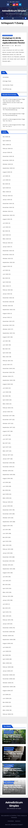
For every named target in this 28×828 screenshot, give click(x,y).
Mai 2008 (5, 702)
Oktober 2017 (7, 423)
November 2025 (7, 160)
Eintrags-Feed (7, 81)
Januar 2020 (6, 411)
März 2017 (6, 451)
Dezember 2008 (7, 675)
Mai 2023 (5, 278)
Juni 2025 (6, 180)
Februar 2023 (7, 290)
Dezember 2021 (7, 321)
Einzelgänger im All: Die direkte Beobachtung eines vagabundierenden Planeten (13, 40)
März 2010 (6, 616)
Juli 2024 (5, 223)
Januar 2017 (6, 459)
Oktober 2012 (7, 565)
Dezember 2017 (7, 415)
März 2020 (6, 404)
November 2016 (7, 466)
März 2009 (6, 663)
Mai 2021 (5, 349)
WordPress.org (7, 89)
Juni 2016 (5, 486)
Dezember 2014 (7, 510)
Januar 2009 (6, 671)
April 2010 (6, 612)
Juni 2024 (6, 227)
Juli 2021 (5, 341)
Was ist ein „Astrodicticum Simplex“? (14, 824)
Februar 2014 (6, 549)
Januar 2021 (6, 364)
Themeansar (14, 817)
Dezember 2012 (7, 557)
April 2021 (6, 352)
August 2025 (6, 172)
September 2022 (8, 309)
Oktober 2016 (7, 470)
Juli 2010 (5, 604)
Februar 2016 (6, 502)
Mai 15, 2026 (8, 773)
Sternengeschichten (8, 749)
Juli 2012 (5, 576)
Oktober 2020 (7, 376)
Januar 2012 (6, 600)
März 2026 (6, 144)
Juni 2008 (6, 698)
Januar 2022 (6, 317)
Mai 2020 (5, 396)
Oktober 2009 (7, 635)
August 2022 (6, 313)
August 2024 (6, 219)
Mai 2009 (5, 655)
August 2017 (6, 431)
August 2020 (6, 384)
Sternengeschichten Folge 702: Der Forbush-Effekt (14, 787)
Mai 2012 (5, 584)
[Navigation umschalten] (13, 18)
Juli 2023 (5, 270)
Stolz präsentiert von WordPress (9, 815)
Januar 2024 (6, 246)
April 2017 (6, 447)
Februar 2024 (7, 242)
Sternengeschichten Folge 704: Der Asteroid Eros (14, 754)
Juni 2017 (5, 439)
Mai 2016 (5, 490)
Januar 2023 (6, 294)
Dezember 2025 (7, 156)
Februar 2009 (7, 667)
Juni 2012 (5, 580)
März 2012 (6, 592)
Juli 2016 (5, 482)
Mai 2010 (5, 608)
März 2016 (6, 498)
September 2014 (7, 521)
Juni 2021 (5, 345)
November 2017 (7, 419)
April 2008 (6, 706)
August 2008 (6, 690)
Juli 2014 (5, 529)
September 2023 (8, 262)
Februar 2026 (7, 148)
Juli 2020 (5, 388)
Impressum (17, 821)
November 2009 (7, 631)
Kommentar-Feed (8, 85)
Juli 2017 (5, 435)
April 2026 (6, 140)
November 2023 (7, 254)
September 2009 (8, 639)
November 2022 (7, 301)
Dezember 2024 (7, 203)
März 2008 (6, 710)
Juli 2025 (5, 176)
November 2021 (7, 325)
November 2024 (7, 207)
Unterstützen (11, 821)
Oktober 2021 (7, 329)
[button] (23, 18)
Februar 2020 (7, 407)
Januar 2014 (6, 553)
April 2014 (6, 541)
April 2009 (6, 659)
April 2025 (6, 187)
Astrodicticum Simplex (14, 10)
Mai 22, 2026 (8, 756)
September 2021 (7, 333)
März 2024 (6, 239)
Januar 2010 (6, 623)
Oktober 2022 (7, 305)
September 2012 (7, 568)
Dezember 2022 (7, 297)
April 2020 (6, 400)
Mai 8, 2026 (8, 789)
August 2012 (6, 572)
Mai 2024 (5, 231)
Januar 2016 (6, 506)
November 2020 (7, 372)
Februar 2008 (7, 714)
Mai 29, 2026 (8, 739)
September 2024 (8, 215)
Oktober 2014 (7, 517)
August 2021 (6, 337)
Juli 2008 (5, 694)
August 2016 (6, 478)
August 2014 (6, 525)
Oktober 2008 (7, 682)
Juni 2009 (6, 651)
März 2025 (6, 191)
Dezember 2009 (7, 627)
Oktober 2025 (7, 164)
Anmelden (6, 77)
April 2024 (6, 235)
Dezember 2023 (7, 250)
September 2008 (8, 686)
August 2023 (6, 266)
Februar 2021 (6, 360)
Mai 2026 (5, 136)
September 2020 (8, 380)
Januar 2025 (6, 199)
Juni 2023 (6, 274)
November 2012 (7, 561)
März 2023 (6, 286)
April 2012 (6, 588)
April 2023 (6, 282)
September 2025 (8, 168)
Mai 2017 (5, 443)
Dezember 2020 (7, 368)
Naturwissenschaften (7, 35)
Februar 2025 (7, 195)
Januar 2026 (6, 152)
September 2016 (7, 474)
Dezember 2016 (7, 462)
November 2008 (7, 678)
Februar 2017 (6, 455)
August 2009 (6, 643)
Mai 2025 (5, 184)
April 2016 (6, 494)
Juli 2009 (5, 647)
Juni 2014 (5, 533)
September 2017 (7, 427)
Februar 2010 (6, 620)
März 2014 (6, 545)
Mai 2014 (5, 537)
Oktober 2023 (7, 258)
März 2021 (6, 356)
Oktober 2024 (7, 211)
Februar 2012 (6, 596)
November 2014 (7, 513)
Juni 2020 (6, 392)
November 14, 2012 (9, 45)
